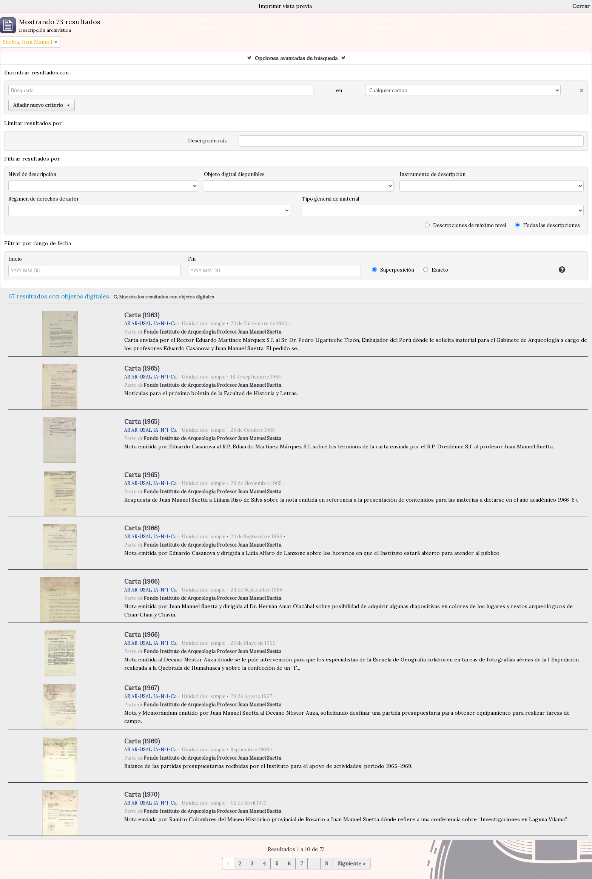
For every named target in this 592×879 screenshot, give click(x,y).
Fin (192, 259)
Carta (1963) (141, 315)
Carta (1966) (141, 528)
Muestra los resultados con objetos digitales (164, 297)
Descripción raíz (207, 140)
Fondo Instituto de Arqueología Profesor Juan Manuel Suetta (212, 332)
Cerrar (581, 6)
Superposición (393, 270)
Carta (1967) (141, 688)
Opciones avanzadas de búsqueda (296, 58)
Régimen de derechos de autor (43, 199)
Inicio (15, 259)
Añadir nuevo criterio (41, 105)
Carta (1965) (141, 368)
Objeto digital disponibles (234, 174)
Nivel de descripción (32, 174)
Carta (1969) (142, 741)
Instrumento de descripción (432, 174)
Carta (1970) (141, 794)
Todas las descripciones (547, 225)
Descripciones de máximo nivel (465, 225)
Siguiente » (351, 863)
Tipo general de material (330, 199)
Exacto (435, 270)
